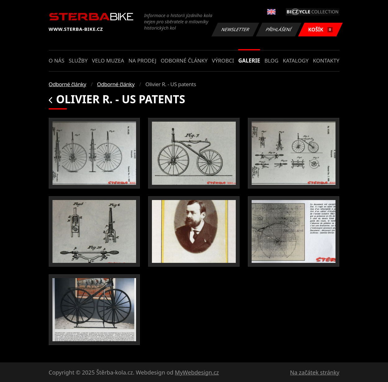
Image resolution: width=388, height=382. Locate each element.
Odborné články (184, 60)
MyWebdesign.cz (197, 372)
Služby (78, 60)
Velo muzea (108, 60)
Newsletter (235, 29)
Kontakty (326, 60)
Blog (271, 60)
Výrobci (223, 60)
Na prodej (142, 60)
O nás (57, 60)
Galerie (249, 60)
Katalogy (295, 60)
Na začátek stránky (315, 372)
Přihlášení (279, 29)
